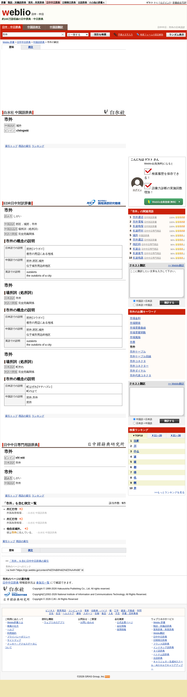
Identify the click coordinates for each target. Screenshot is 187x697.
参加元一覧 (43, 582)
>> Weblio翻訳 (176, 265)
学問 (139, 610)
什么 (136, 451)
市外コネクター (139, 365)
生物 (97, 613)
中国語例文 (34, 27)
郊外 (29, 248)
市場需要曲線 (138, 327)
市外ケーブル (138, 351)
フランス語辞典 (161, 643)
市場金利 (135, 318)
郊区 (18, 223)
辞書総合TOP (179, 2)
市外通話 (138, 239)
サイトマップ (14, 640)
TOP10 (138, 435)
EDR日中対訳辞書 (17, 203)
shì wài (20, 457)
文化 (51, 613)
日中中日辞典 (53, 2)
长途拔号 (138, 253)
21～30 (175, 435)
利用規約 (11, 633)
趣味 (78, 613)
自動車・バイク (99, 610)
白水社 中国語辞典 (18, 112)
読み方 (8, 478)
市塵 (132, 342)
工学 (116, 610)
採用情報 (121, 629)
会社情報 (121, 626)
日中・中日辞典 (11, 27)
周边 (39, 265)
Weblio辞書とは (15, 622)
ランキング (38, 146)
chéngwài (22, 130)
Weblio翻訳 (159, 633)
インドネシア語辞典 (163, 647)
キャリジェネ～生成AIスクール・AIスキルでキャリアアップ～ (167, 665)
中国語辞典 (39, 42)
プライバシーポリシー (18, 636)
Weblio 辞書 (8, 42)
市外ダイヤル (138, 370)
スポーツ (87, 613)
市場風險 (135, 337)
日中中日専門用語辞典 (21, 445)
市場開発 (135, 322)
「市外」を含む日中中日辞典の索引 (29, 560)
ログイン (164, 2)
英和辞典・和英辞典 (163, 629)
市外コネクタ (138, 361)
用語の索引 (24, 146)
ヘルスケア (68, 613)
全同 (23, 233)
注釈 (136, 440)
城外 (19, 125)
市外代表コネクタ (140, 375)
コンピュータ (75, 610)
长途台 (137, 248)
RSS (107, 677)
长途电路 (138, 257)
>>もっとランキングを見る (169, 492)
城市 (34, 265)
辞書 (3, 2)
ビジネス (50, 610)
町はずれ (31, 386)
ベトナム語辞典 (161, 654)
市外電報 (138, 221)
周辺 (37, 253)
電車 (86, 610)
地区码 (137, 244)
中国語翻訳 (56, 27)
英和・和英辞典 (36, 2)
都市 (29, 253)
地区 (47, 265)
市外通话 (138, 217)
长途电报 (138, 226)
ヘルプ (10, 629)
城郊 (26, 223)
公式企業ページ (125, 622)
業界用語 (61, 610)
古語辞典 (82, 2)
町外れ (20, 366)
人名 (110, 613)
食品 (103, 613)
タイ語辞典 (159, 651)
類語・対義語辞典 (17, 2)
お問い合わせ (87, 622)
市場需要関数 (138, 332)
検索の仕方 (13, 626)
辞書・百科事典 (130, 613)
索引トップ (11, 146)
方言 (117, 613)
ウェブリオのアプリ (54, 622)
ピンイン (9, 457)
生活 (58, 613)
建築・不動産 (128, 610)
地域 (50, 253)
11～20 (157, 435)
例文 (30, 47)
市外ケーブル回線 (140, 356)
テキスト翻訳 (137, 265)
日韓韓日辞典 (69, 2)
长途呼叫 (138, 230)
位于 (29, 265)
